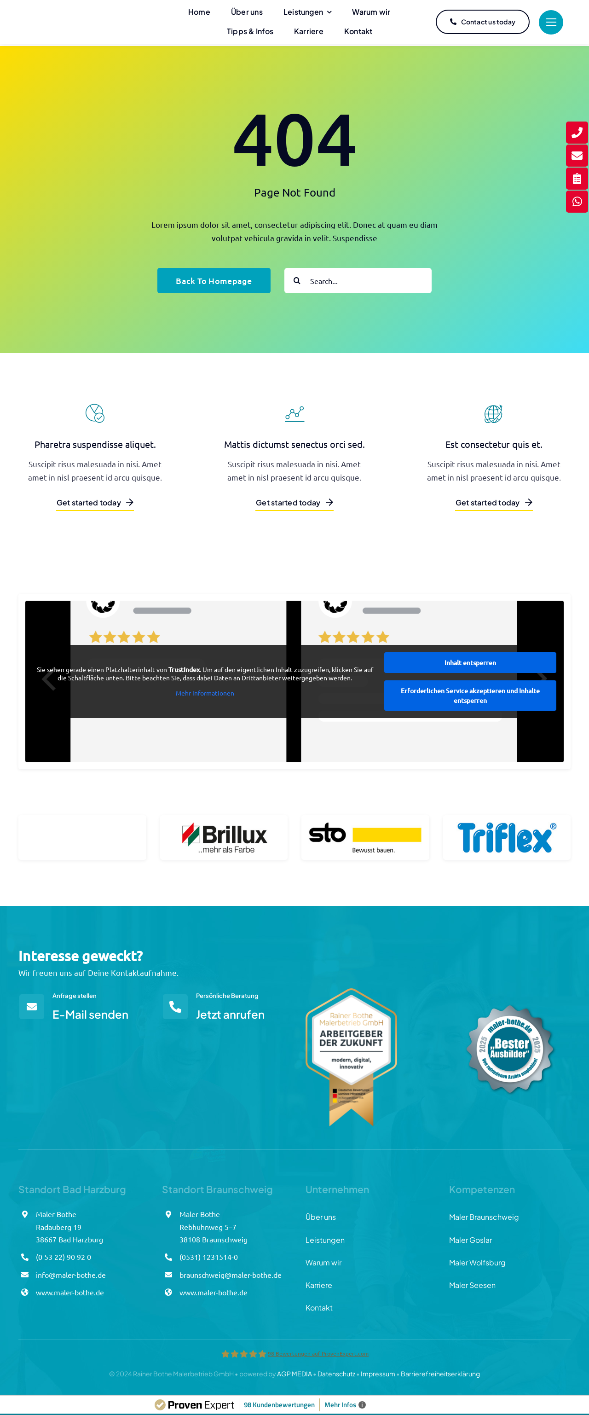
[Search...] (358, 278)
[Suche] (297, 278)
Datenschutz (336, 1371)
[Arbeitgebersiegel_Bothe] (351, 990)
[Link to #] (551, 22)
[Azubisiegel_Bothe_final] (510, 990)
